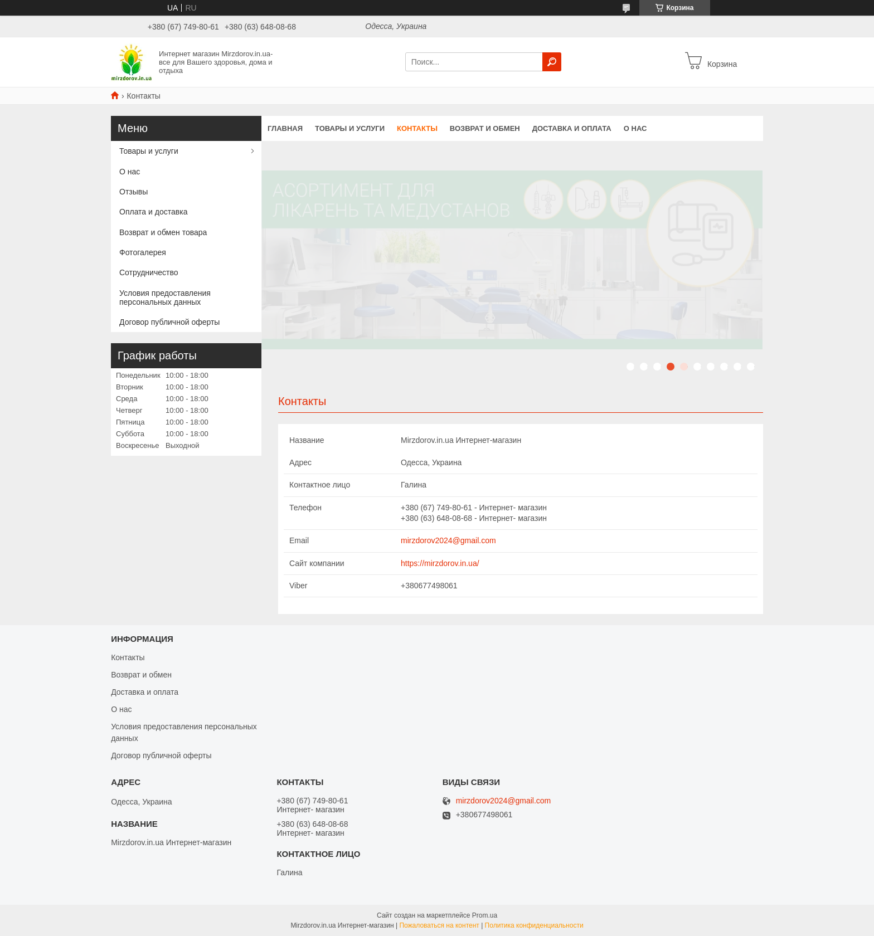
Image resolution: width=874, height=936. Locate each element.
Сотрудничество (148, 272)
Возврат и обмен (485, 128)
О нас (635, 128)
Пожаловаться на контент (439, 925)
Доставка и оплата (571, 128)
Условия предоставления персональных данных (165, 297)
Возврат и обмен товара (163, 232)
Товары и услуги (350, 128)
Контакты (417, 128)
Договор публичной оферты (169, 322)
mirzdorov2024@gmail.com (448, 540)
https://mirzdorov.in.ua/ (440, 563)
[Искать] (551, 61)
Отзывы (133, 191)
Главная (285, 128)
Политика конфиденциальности (534, 925)
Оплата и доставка (153, 211)
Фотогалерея (142, 252)
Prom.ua (484, 915)
